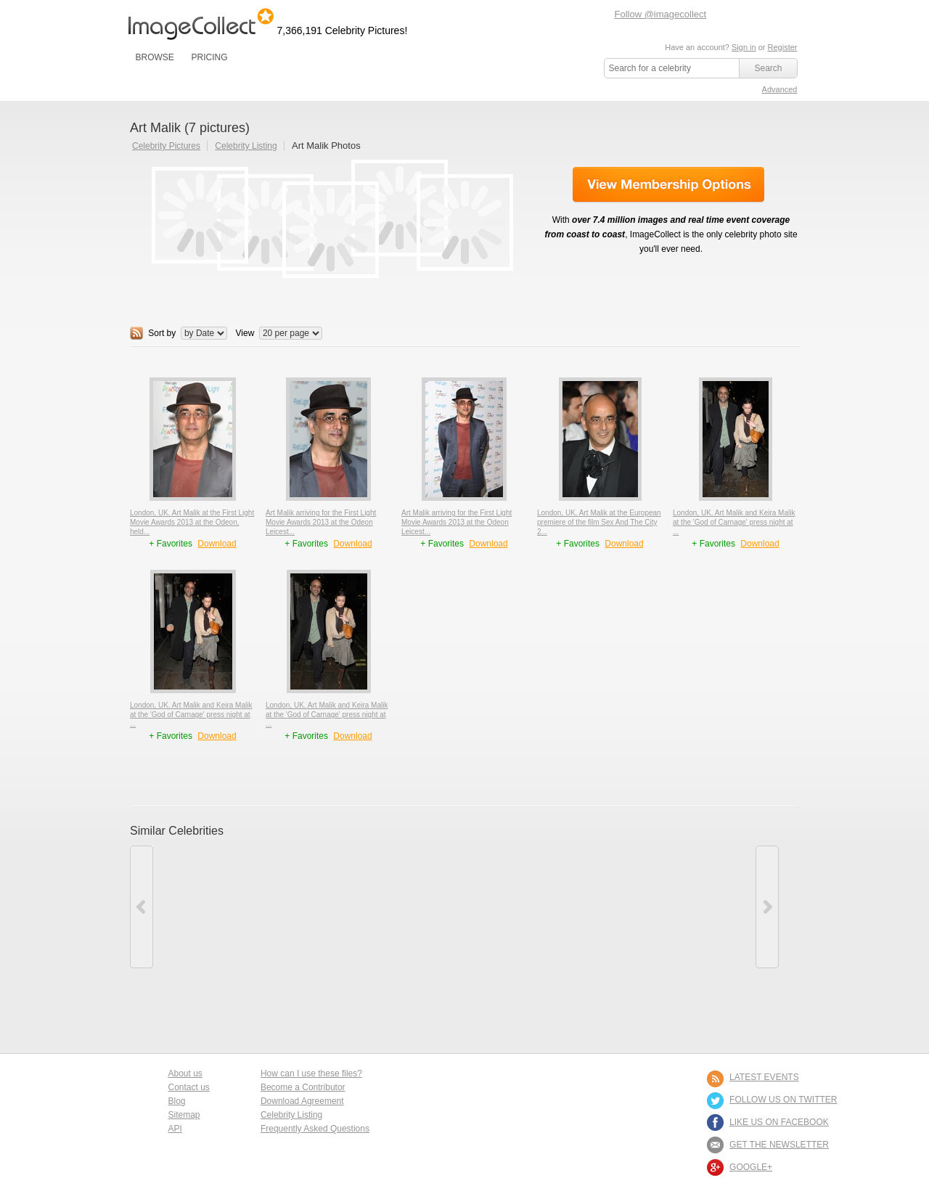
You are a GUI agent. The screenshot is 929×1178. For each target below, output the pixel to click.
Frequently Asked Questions (315, 1129)
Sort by (162, 333)
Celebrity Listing (246, 146)
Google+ (750, 1167)
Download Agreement (302, 1101)
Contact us (189, 1087)
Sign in (744, 47)
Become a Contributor (303, 1087)
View (245, 333)
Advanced (780, 89)
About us (185, 1073)
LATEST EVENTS (764, 1077)
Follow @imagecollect (661, 14)
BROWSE (155, 57)
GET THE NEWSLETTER (779, 1145)
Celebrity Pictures (166, 146)
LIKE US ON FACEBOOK (779, 1122)
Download (216, 544)
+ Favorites (172, 544)
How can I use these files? (311, 1073)
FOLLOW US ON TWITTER (783, 1100)
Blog (177, 1101)
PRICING (209, 57)
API (175, 1129)
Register (783, 47)
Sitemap (184, 1115)
